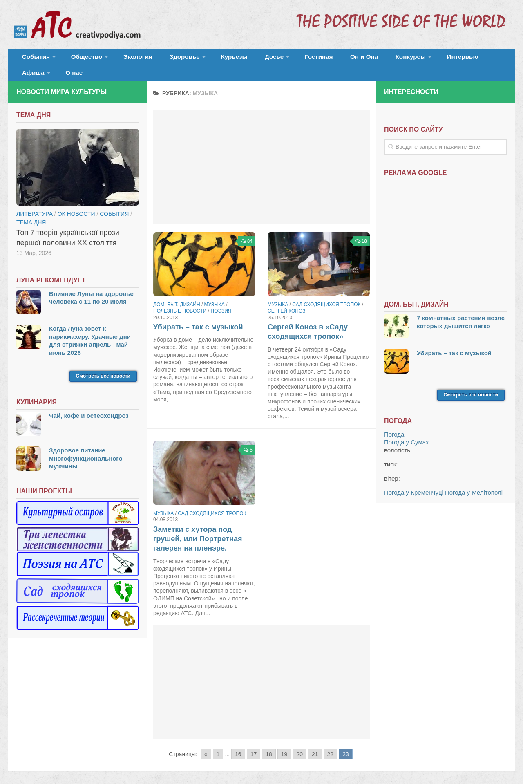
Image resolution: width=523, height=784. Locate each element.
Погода (394, 422)
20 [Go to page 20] (299, 742)
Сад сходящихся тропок (326, 293)
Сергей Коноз (287, 299)
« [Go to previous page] (206, 742)
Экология (126, 59)
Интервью (410, 59)
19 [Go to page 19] (284, 742)
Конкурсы (363, 59)
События (33, 59)
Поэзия (221, 299)
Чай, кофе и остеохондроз (89, 404)
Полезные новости (179, 299)
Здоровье (166, 59)
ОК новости (76, 202)
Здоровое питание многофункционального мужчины (86, 446)
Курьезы (211, 59)
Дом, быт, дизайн (176, 293)
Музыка (214, 293)
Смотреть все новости (103, 364)
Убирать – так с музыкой (198, 315)
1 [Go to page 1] (218, 742)
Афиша (448, 59)
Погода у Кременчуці (413, 480)
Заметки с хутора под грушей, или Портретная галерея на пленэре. (197, 527)
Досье (244, 59)
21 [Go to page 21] (315, 742)
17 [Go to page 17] (253, 742)
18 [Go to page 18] (269, 742)
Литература (34, 202)
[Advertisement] (261, 155)
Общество (79, 59)
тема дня (31, 210)
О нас (485, 59)
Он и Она (324, 59)
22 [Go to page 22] (330, 742)
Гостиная (284, 59)
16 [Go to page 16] (238, 742)
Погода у (406, 430)
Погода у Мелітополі (474, 480)
